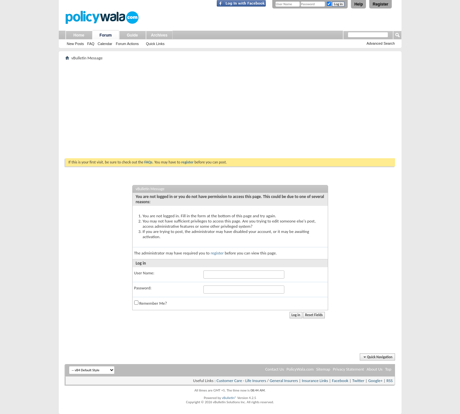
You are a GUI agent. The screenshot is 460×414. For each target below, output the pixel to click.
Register (380, 4)
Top (388, 369)
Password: (142, 287)
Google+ (375, 380)
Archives (159, 35)
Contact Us (274, 369)
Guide (132, 35)
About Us (375, 369)
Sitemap (323, 369)
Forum (106, 35)
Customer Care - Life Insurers (241, 380)
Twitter (358, 380)
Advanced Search (381, 43)
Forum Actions (127, 44)
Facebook (340, 380)
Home (78, 35)
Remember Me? (150, 303)
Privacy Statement (348, 369)
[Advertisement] (230, 109)
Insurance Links (315, 380)
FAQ (90, 44)
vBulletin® (229, 398)
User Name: (144, 272)
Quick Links (155, 44)
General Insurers (284, 380)
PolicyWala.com (299, 369)
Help (358, 4)
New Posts (75, 44)
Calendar (105, 44)
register (217, 253)
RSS (390, 380)
